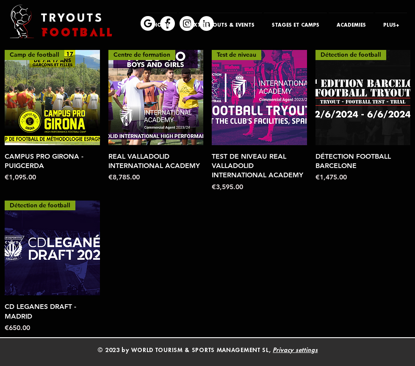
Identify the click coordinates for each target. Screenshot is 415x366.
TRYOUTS (72, 18)
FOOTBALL (77, 32)
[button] (220, 21)
